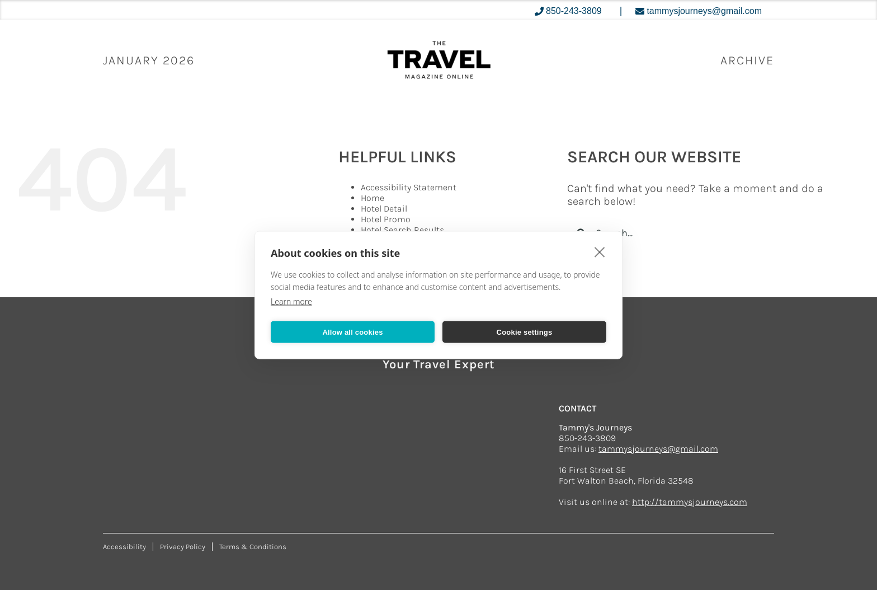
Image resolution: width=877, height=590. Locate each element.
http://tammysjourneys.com (689, 502)
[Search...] (702, 233)
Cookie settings (525, 331)
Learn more (291, 301)
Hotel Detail (384, 208)
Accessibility (124, 546)
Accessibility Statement (408, 187)
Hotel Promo (386, 219)
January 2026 (149, 60)
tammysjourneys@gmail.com (658, 448)
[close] (600, 252)
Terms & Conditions (252, 546)
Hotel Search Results (402, 229)
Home (372, 198)
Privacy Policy (182, 546)
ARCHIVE (747, 60)
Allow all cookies (352, 331)
